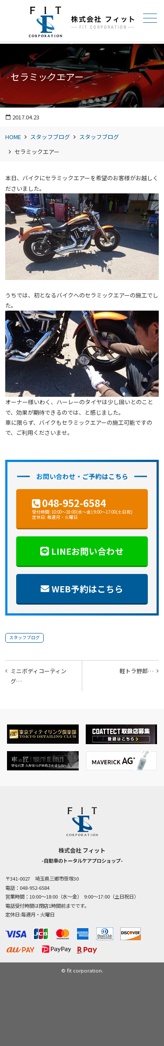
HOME (13, 137)
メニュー (149, 18)
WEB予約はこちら (87, 588)
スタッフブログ (50, 137)
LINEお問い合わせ (87, 551)
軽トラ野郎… (136, 671)
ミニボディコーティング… (38, 676)
